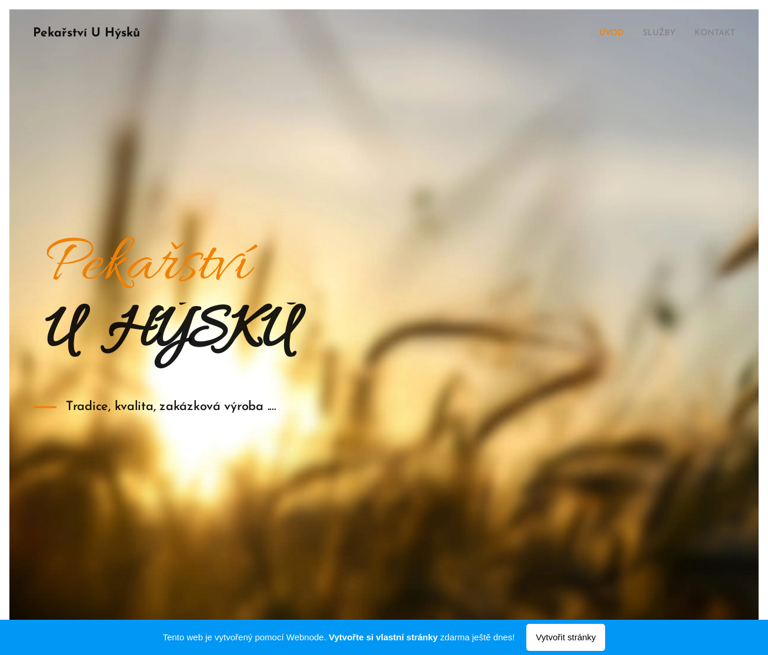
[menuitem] (602, 33)
